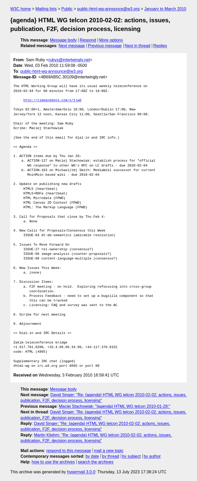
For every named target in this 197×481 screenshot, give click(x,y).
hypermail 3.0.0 (81, 472)
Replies (160, 46)
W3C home (20, 9)
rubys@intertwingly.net (69, 60)
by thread (110, 456)
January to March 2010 (165, 9)
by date (92, 456)
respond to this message (68, 450)
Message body (63, 40)
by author (152, 456)
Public (67, 9)
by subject (131, 456)
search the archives (96, 462)
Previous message (105, 46)
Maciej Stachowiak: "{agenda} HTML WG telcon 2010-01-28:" (114, 406)
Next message (72, 46)
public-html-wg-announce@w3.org (108, 9)
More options (111, 40)
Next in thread (137, 46)
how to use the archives (53, 462)
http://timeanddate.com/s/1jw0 (52, 100)
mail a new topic (109, 450)
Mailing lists (46, 9)
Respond (88, 40)
